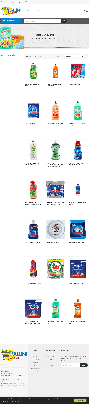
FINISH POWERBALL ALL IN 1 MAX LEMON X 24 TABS (77, 282)
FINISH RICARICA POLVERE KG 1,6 (77, 243)
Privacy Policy (35, 362)
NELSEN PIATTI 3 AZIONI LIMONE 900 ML (32, 164)
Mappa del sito (35, 368)
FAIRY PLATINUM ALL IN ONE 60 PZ (55, 282)
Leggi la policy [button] (14, 401)
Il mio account (50, 365)
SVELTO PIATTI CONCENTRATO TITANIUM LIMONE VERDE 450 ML (55, 165)
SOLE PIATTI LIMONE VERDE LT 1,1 (77, 124)
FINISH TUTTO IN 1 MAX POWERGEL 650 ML (76, 164)
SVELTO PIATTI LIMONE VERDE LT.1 (32, 85)
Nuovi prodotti (50, 356)
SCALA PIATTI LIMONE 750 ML (55, 322)
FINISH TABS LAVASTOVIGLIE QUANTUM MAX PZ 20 (55, 203)
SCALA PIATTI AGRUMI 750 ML (77, 322)
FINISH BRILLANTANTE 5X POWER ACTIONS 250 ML (32, 243)
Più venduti (49, 359)
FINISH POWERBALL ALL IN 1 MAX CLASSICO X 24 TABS (33, 322)
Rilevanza (75, 56)
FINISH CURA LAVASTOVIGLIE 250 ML (77, 203)
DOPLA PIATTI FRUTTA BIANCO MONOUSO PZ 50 (54, 243)
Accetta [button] (80, 400)
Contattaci (34, 365)
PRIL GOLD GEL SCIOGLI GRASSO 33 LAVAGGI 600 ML (33, 203)
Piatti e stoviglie (8, 55)
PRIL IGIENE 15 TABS (75, 84)
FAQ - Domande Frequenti (35, 372)
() (85, 11)
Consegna (34, 356)
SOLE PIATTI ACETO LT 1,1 (55, 124)
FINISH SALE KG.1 (30, 124)
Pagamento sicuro (36, 359)
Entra (47, 362)
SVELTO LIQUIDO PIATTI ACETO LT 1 (54, 85)
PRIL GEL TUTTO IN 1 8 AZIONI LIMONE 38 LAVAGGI (33, 282)
